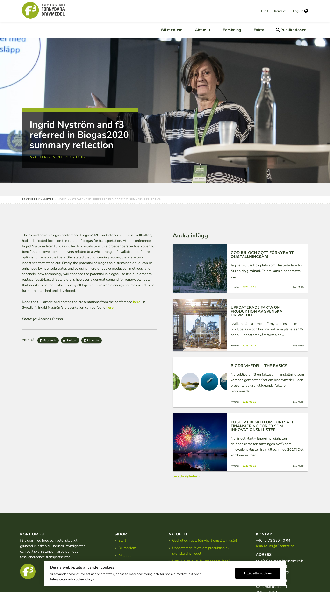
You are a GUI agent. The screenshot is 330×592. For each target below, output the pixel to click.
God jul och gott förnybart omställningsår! (204, 540)
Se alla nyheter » (186, 476)
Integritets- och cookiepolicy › (72, 577)
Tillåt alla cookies (258, 571)
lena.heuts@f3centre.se (275, 545)
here (136, 302)
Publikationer (293, 30)
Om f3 (265, 11)
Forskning (232, 30)
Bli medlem (172, 30)
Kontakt (279, 11)
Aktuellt (202, 30)
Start (122, 540)
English (300, 11)
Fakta (259, 30)
